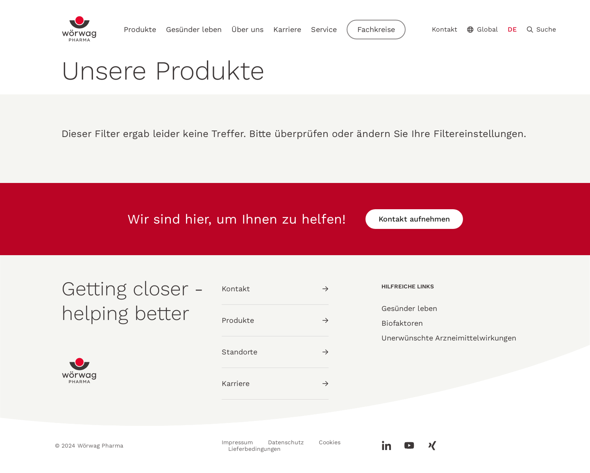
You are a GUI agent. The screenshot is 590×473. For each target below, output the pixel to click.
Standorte (275, 351)
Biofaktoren (402, 323)
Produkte (140, 29)
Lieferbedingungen (254, 449)
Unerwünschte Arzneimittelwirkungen (448, 338)
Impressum (237, 442)
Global (482, 29)
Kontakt (444, 29)
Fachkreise (376, 29)
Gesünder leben (194, 29)
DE (512, 29)
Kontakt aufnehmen (414, 219)
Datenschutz (286, 442)
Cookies (329, 442)
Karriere (287, 29)
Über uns (247, 29)
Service (324, 29)
